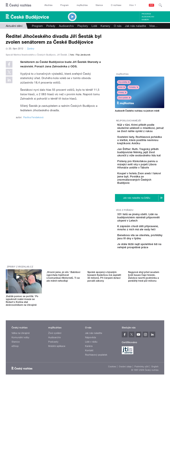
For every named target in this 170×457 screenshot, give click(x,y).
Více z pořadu (124, 238)
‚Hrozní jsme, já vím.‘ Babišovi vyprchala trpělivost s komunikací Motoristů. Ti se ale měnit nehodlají (63, 345)
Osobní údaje (125, 411)
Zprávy (30, 48)
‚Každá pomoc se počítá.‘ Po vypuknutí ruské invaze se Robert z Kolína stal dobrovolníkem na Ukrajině (22, 345)
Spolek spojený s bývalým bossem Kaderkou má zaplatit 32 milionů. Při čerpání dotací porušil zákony (104, 345)
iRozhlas (48, 5)
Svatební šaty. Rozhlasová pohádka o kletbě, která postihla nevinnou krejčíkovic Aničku (147, 149)
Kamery (145, 20)
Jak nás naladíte (135, 25)
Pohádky (133, 87)
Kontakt (89, 394)
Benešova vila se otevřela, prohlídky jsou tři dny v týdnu (148, 274)
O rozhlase (116, 5)
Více (153, 25)
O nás (117, 25)
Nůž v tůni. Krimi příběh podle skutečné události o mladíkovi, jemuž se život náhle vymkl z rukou (148, 131)
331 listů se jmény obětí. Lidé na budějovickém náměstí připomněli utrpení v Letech (148, 247)
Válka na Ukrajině (21, 377)
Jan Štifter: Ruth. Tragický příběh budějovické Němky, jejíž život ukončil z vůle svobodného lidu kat (148, 168)
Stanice (99, 5)
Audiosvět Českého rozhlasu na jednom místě (137, 111)
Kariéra (89, 390)
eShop (15, 390)
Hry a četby (123, 82)
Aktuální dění (14, 25)
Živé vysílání (124, 98)
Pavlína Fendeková (33, 174)
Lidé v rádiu (91, 386)
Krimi (121, 87)
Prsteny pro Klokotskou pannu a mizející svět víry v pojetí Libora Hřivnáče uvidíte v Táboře (148, 186)
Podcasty (53, 386)
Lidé (94, 25)
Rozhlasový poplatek (96, 399)
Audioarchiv (148, 17)
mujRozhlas (82, 5)
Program (64, 5)
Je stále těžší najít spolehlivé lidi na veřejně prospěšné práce (148, 287)
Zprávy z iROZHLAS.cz (20, 311)
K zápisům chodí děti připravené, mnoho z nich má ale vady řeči (147, 261)
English (155, 411)
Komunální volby (20, 381)
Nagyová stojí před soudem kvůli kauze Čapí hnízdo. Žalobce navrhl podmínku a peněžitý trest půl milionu (143, 345)
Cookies (112, 411)
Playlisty (82, 25)
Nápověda (90, 381)
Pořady (50, 25)
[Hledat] (160, 5)
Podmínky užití (141, 411)
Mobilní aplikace (56, 390)
